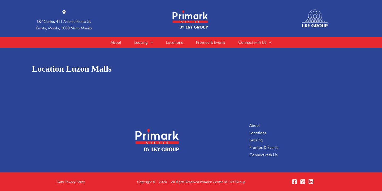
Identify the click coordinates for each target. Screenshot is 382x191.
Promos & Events (263, 147)
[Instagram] (302, 181)
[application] (150, 42)
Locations (257, 133)
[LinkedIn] (311, 181)
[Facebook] (294, 181)
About (254, 125)
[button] (70, 182)
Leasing (256, 140)
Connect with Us (263, 155)
